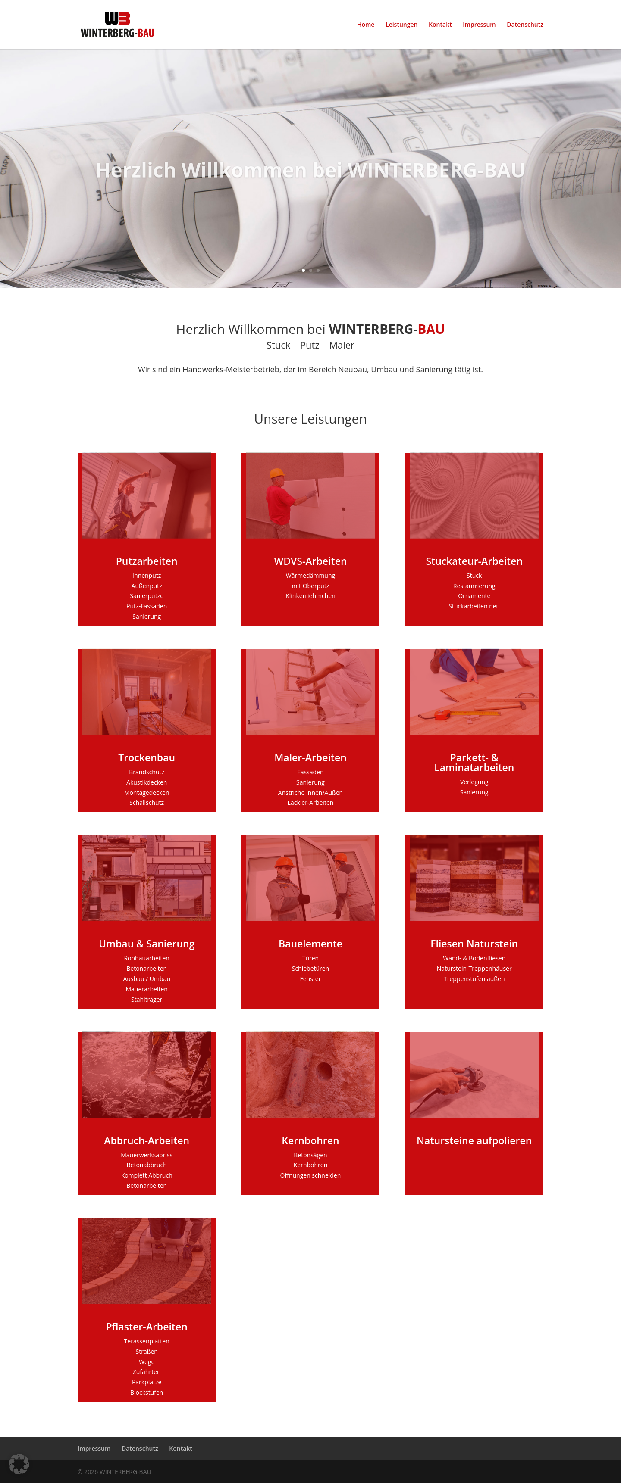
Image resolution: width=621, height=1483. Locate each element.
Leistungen (401, 25)
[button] (19, 1464)
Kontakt (440, 25)
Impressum (479, 25)
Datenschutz (525, 25)
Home (366, 25)
